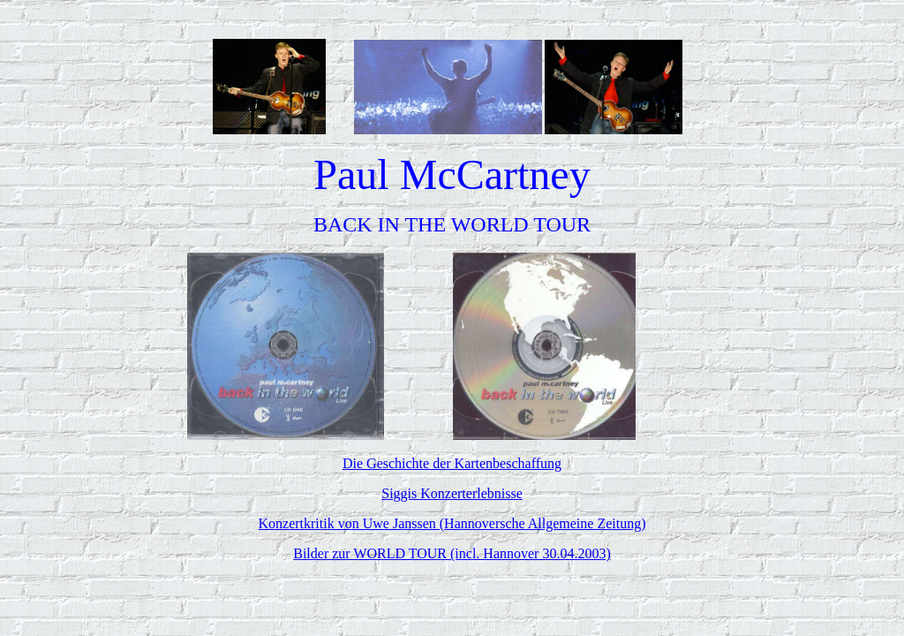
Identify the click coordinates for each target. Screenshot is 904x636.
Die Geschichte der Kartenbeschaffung (452, 463)
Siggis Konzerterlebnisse (452, 493)
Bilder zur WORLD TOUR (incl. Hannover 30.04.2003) (452, 553)
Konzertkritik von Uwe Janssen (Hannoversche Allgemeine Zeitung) (452, 523)
